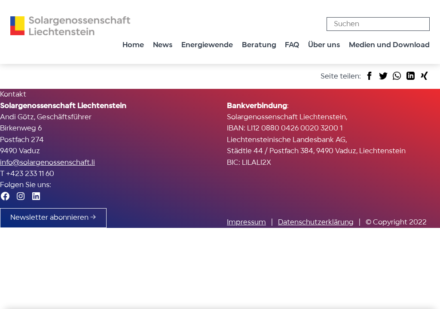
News (162, 45)
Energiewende (207, 45)
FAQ (292, 45)
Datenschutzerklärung (316, 222)
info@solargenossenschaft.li (47, 162)
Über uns (324, 45)
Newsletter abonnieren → (53, 217)
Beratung (259, 45)
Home (133, 45)
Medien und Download (389, 45)
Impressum (246, 222)
